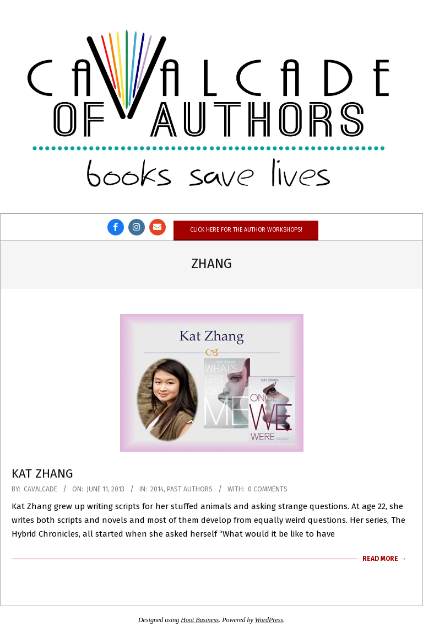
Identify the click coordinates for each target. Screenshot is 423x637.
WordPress (269, 620)
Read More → (384, 559)
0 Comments (268, 489)
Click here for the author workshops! (246, 229)
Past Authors (190, 489)
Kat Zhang (42, 473)
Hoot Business (200, 620)
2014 (157, 489)
